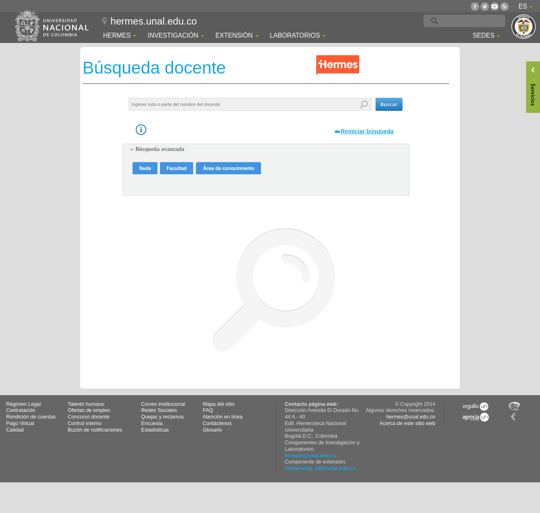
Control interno (85, 423)
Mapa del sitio (219, 404)
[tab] (266, 149)
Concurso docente (89, 417)
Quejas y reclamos (162, 417)
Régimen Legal (23, 404)
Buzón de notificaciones (95, 430)
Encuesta (152, 423)
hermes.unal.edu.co (153, 21)
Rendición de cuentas (31, 417)
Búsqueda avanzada (159, 149)
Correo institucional (163, 404)
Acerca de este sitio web (407, 423)
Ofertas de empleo (89, 410)
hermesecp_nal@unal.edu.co (320, 468)
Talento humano (86, 404)
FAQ (208, 410)
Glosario (212, 430)
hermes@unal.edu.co (311, 456)
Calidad (15, 430)
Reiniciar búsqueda (367, 131)
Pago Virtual (20, 423)
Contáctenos (217, 423)
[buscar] (477, 21)
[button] (389, 104)
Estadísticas (155, 430)
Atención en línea (223, 417)
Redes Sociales (159, 410)
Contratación (20, 410)
